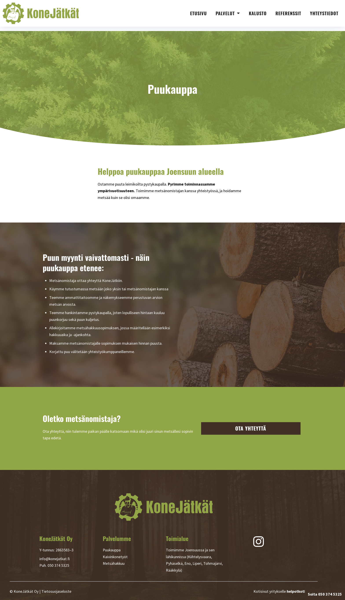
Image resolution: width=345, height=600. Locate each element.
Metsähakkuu (114, 563)
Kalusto (258, 13)
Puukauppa (112, 549)
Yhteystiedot (324, 13)
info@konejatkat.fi (55, 558)
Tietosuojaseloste (56, 591)
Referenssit (288, 13)
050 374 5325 (58, 565)
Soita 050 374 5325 (325, 594)
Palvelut (228, 13)
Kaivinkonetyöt (115, 556)
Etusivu (198, 13)
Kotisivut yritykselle (285, 591)
